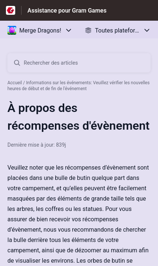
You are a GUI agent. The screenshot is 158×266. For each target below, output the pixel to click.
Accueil (14, 82)
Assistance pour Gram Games (66, 10)
